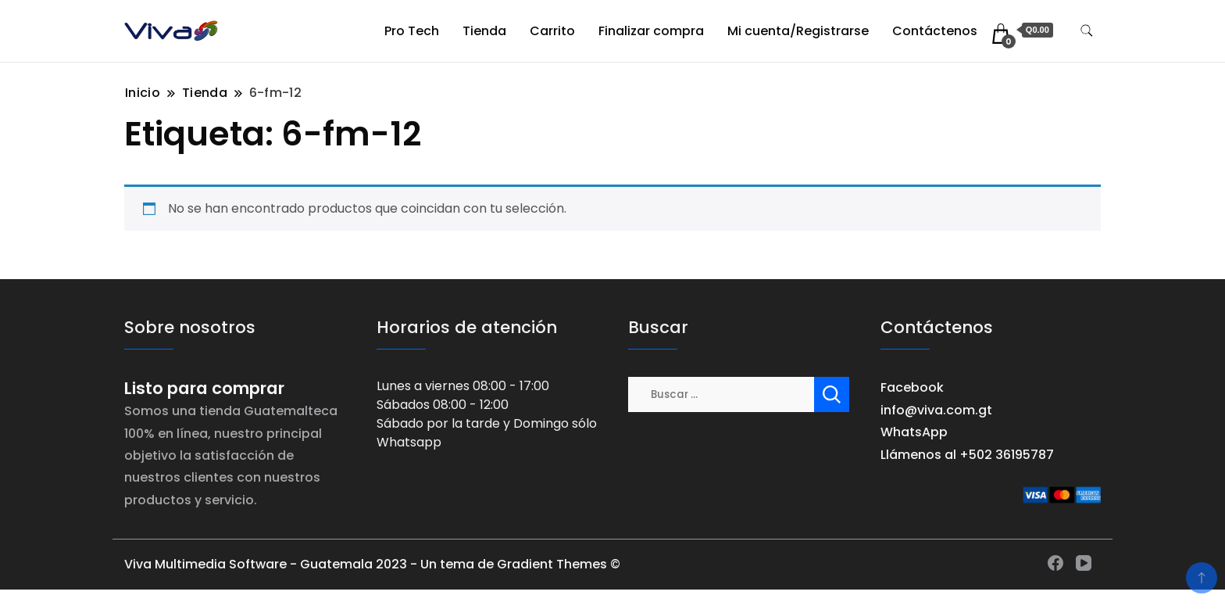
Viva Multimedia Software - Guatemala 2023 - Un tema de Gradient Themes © (372, 564)
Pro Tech (411, 31)
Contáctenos (934, 31)
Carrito (552, 31)
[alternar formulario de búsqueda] (1087, 30)
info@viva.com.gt (936, 410)
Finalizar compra (651, 31)
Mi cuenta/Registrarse (798, 31)
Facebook (912, 387)
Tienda (484, 31)
